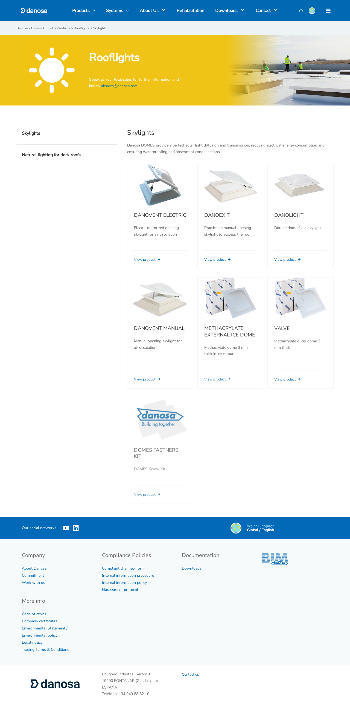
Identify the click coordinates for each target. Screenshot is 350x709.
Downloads (192, 568)
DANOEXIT (217, 215)
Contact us (191, 674)
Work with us (33, 582)
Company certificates (39, 620)
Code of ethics (34, 613)
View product (149, 259)
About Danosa (34, 568)
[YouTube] (66, 528)
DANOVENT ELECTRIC (160, 215)
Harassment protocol (120, 589)
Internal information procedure (128, 575)
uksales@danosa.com (119, 85)
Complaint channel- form (123, 568)
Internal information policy (124, 582)
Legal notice (32, 642)
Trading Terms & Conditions (45, 649)
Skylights (31, 133)
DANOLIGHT (289, 215)
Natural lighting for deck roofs (51, 155)
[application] (163, 10)
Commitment (33, 575)
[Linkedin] (84, 528)
